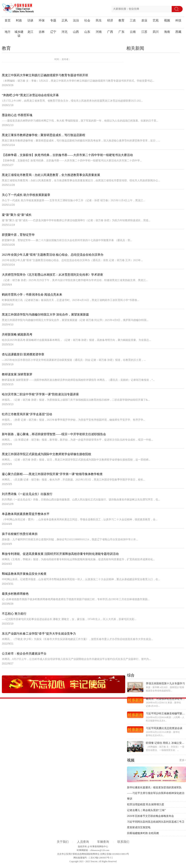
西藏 (178, 31)
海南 (167, 31)
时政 (19, 20)
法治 (76, 20)
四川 (156, 31)
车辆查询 (103, 841)
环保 (42, 20)
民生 (99, 20)
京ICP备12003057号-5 (100, 857)
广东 (121, 31)
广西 (110, 31)
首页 (8, 20)
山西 (76, 31)
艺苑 (156, 20)
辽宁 (53, 31)
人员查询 (83, 841)
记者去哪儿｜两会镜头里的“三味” (146, 810)
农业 (144, 20)
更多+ (182, 760)
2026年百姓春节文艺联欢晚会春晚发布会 (150, 816)
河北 (65, 31)
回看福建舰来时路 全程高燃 (143, 833)
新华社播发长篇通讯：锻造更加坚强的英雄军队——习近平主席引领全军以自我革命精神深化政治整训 (155, 793)
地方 (8, 31)
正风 (65, 20)
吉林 (42, 31)
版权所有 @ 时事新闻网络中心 (93, 846)
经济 (110, 20)
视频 (167, 20)
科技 (178, 20)
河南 (99, 31)
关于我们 (63, 841)
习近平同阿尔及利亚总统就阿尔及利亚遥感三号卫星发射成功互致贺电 (155, 824)
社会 (87, 20)
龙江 (30, 31)
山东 (87, 31)
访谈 (30, 20)
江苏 (144, 31)
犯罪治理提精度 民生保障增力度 (145, 804)
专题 (53, 20)
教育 (121, 20)
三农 (133, 20)
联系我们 (123, 841)
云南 (133, 31)
